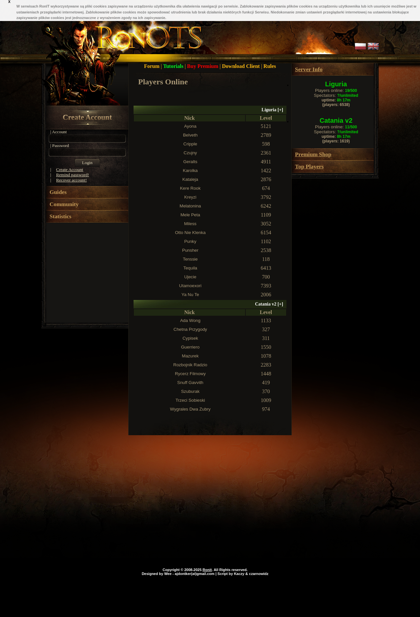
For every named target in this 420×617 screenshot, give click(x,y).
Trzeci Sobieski (190, 400)
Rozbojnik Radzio (190, 364)
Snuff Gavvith (190, 382)
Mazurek (190, 355)
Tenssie (190, 259)
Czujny (190, 152)
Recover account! (71, 180)
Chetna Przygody (190, 329)
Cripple (190, 143)
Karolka (190, 170)
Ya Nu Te (190, 294)
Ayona (190, 126)
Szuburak (190, 391)
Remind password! (72, 174)
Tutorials (174, 66)
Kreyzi (190, 197)
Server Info (309, 69)
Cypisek (190, 338)
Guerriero (190, 347)
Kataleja (190, 179)
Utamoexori (190, 285)
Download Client (241, 66)
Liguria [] (272, 109)
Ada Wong (190, 320)
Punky (190, 241)
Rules (269, 66)
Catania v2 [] (269, 304)
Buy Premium (203, 66)
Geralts (190, 161)
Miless (190, 223)
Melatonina (190, 205)
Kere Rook (190, 188)
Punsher (190, 250)
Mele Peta (190, 214)
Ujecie (190, 276)
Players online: (336, 90)
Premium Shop (313, 154)
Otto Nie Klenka (190, 232)
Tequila (190, 268)
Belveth (190, 135)
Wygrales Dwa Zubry (190, 409)
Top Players (309, 166)
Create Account (87, 117)
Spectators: (336, 95)
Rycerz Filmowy (190, 373)
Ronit (207, 570)
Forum (152, 66)
